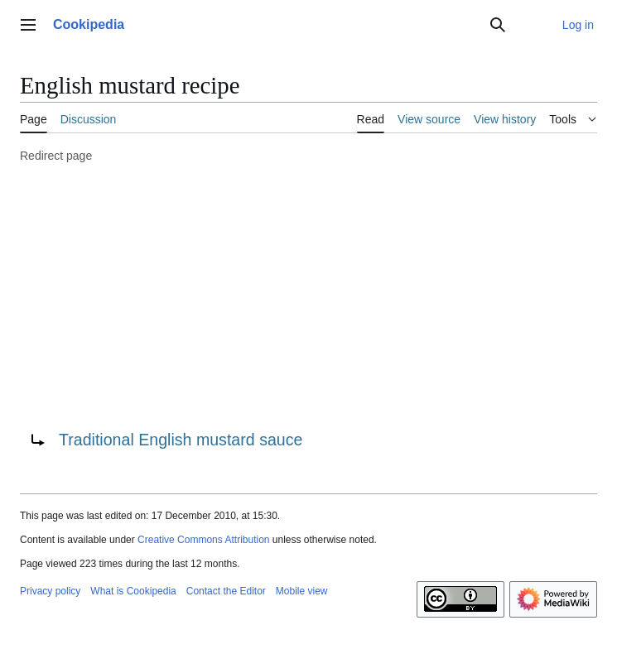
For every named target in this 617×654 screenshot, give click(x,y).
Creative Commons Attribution (203, 540)
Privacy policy (50, 591)
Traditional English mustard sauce (180, 439)
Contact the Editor (226, 591)
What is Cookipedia (133, 591)
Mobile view (302, 591)
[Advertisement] (308, 294)
